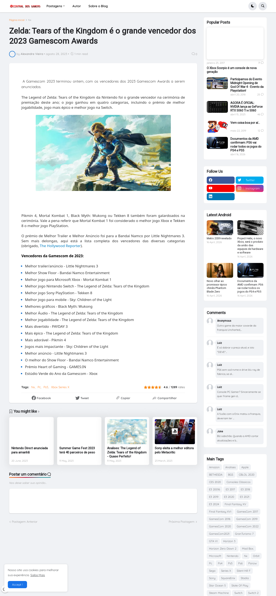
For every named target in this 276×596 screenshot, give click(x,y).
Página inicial (16, 20)
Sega (212, 570)
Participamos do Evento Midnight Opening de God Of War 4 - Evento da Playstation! (247, 85)
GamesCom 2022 (247, 526)
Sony (212, 578)
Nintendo (232, 556)
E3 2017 (230, 489)
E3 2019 (213, 496)
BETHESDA (215, 474)
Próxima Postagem (181, 522)
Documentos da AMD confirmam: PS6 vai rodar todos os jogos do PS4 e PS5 (245, 144)
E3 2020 (229, 496)
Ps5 (46, 387)
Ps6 (240, 563)
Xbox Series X (60, 387)
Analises (230, 467)
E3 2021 (244, 496)
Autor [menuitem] (76, 6)
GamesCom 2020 (220, 526)
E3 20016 (214, 489)
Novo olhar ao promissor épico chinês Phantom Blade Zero (217, 286)
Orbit (256, 556)
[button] (252, 6)
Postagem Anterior (24, 522)
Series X (226, 570)
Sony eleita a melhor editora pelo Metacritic (174, 450)
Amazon (214, 467)
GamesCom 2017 (247, 511)
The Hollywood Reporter (60, 245)
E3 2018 (245, 489)
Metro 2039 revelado (219, 238)
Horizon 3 (229, 541)
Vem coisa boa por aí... (245, 122)
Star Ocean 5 (217, 585)
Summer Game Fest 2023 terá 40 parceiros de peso (77, 450)
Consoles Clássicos (238, 482)
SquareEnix (228, 578)
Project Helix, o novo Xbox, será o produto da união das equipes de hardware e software (250, 245)
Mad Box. (248, 548)
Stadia (245, 578)
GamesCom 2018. (220, 519)
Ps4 (220, 563)
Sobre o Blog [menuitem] (98, 6)
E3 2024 (214, 504)
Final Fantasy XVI (220, 511)
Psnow (252, 563)
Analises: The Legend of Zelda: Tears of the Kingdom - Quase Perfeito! (127, 452)
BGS (230, 474)
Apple (245, 467)
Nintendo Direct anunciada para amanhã (29, 450)
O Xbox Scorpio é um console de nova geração (232, 69)
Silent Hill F (243, 570)
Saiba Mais (37, 575)
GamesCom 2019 (246, 519)
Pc (39, 387)
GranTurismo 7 (244, 533)
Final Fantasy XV (235, 504)
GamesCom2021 (219, 533)
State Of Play (239, 585)
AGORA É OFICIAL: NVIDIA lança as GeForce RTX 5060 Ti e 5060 (246, 106)
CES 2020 (215, 482)
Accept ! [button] (17, 584)
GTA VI (213, 541)
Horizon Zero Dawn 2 (222, 548)
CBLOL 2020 (246, 474)
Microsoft (215, 556)
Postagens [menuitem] (54, 6)
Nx (29, 20)
